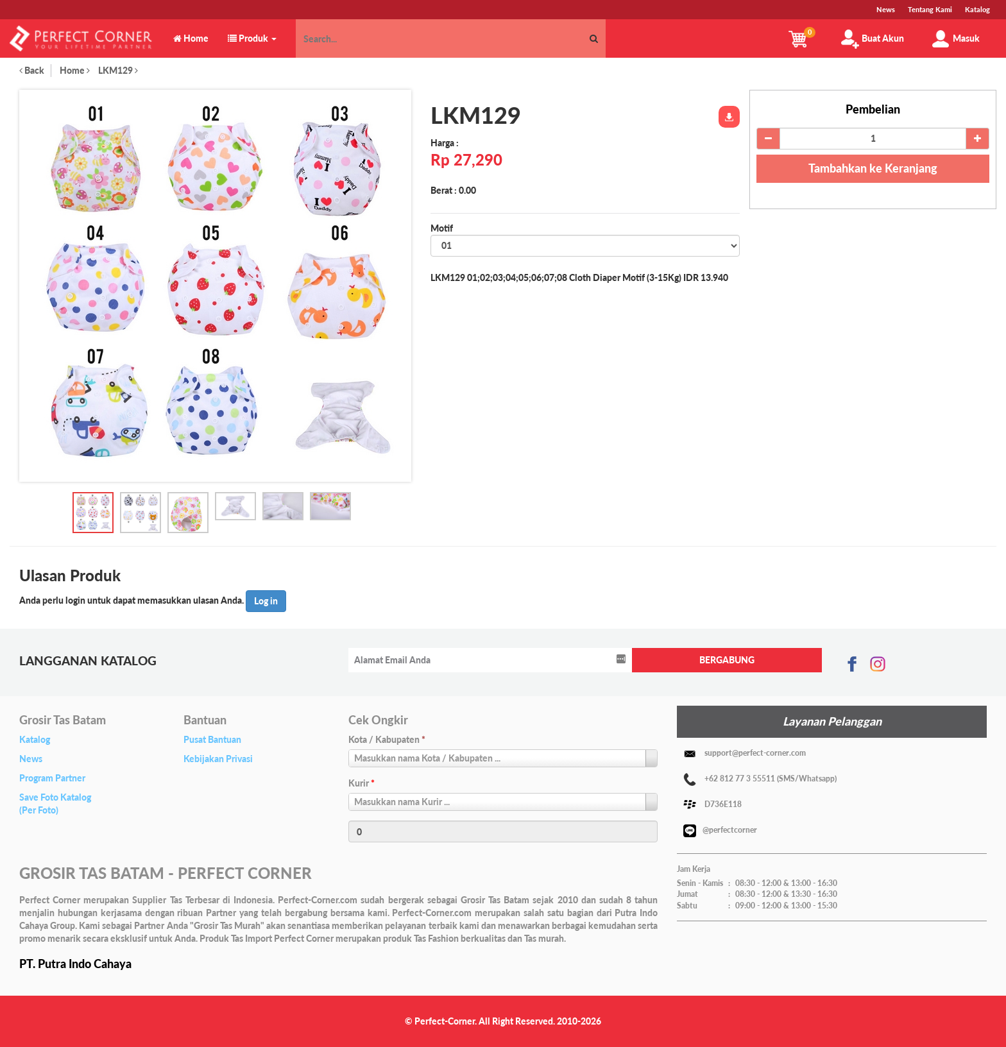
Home (75, 70)
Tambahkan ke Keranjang (872, 168)
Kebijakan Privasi (218, 758)
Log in (266, 600)
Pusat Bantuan (212, 739)
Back (31, 70)
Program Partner (52, 777)
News (30, 758)
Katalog (34, 739)
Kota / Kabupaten (386, 739)
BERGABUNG (726, 659)
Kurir (361, 783)
